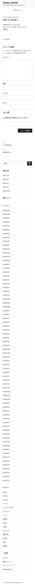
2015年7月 (6, 457)
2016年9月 (6, 403)
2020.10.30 (6, 191)
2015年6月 (6, 461)
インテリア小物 (8, 507)
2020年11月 (6, 210)
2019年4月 (6, 283)
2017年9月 (6, 357)
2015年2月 (6, 476)
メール (5, 93)
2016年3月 (6, 426)
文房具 (5, 527)
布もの (5, 523)
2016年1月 (6, 434)
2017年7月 (6, 364)
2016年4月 (6, 422)
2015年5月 (6, 465)
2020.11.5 (6, 175)
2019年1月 (6, 295)
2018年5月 (6, 326)
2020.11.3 (6, 179)
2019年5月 (6, 280)
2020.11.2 (6, 183)
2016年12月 (6, 391)
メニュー (17, 10)
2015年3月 (6, 472)
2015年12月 (6, 438)
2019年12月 (6, 253)
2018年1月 (6, 341)
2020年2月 (6, 245)
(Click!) (5, 29)
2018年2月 (6, 337)
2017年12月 (6, 345)
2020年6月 (6, 229)
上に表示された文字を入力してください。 (16, 118)
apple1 (7, 39)
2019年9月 (6, 264)
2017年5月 (6, 372)
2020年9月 (6, 218)
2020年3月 (6, 241)
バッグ (5, 515)
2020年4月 (6, 237)
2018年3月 (6, 334)
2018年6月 (6, 322)
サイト (5, 103)
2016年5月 (6, 418)
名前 (4, 83)
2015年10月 (6, 445)
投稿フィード (7, 561)
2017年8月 (6, 361)
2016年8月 (6, 407)
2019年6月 (6, 276)
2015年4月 (6, 469)
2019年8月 (6, 268)
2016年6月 (6, 415)
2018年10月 (6, 307)
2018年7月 (6, 318)
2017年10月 (6, 353)
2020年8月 (6, 222)
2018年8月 (6, 314)
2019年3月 (6, 287)
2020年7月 (6, 226)
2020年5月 (6, 233)
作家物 (5, 519)
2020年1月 (6, 249)
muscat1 (5, 500)
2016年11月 (6, 395)
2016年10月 (6, 399)
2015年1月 (6, 480)
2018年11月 (6, 303)
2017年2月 (6, 384)
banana (5, 496)
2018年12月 (6, 299)
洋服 (4, 542)
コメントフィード (8, 565)
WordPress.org (7, 569)
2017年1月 (6, 388)
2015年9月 (6, 449)
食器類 (5, 546)
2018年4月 (6, 330)
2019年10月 (6, 260)
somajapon (15, 17)
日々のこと (6, 530)
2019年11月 (6, 256)
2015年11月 (6, 442)
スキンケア (6, 511)
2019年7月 (6, 272)
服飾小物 (5, 534)
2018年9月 (6, 310)
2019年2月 (6, 291)
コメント (6, 57)
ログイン (5, 558)
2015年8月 (6, 453)
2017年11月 (6, 349)
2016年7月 (6, 411)
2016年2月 (6, 430)
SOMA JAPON (10, 3)
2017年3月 (6, 380)
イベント (5, 503)
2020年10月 (6, 214)
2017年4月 (6, 376)
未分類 (5, 538)
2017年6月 (6, 368)
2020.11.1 (6, 187)
